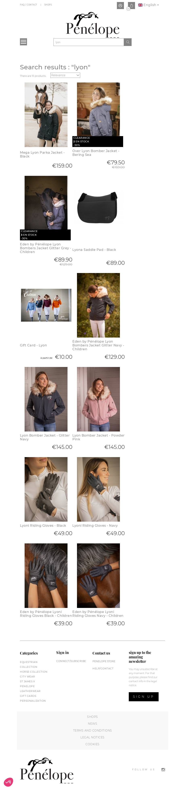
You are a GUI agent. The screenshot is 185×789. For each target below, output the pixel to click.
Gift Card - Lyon (33, 345)
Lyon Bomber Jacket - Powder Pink (98, 437)
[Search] (88, 42)
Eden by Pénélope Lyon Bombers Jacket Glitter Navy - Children (98, 345)
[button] (8, 782)
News (92, 723)
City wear (27, 676)
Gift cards (28, 695)
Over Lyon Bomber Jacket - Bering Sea (96, 153)
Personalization (33, 700)
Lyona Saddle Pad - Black (94, 250)
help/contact (102, 668)
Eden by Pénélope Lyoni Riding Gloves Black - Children (46, 614)
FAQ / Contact (29, 4)
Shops (48, 4)
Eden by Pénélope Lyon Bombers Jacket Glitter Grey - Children (45, 248)
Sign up (143, 696)
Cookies (92, 744)
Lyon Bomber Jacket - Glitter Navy (45, 437)
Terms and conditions (92, 730)
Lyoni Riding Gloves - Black (43, 525)
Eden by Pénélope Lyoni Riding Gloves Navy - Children (98, 614)
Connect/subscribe (71, 661)
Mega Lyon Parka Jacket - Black (42, 154)
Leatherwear (30, 691)
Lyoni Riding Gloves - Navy (95, 525)
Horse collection (33, 671)
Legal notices (92, 737)
